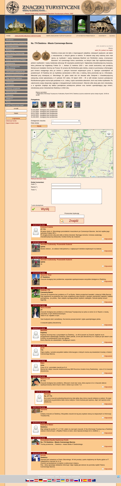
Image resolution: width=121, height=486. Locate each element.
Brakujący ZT (10, 50)
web (96, 50)
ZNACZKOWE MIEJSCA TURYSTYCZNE (28, 35)
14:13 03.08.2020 (39, 276)
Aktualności (9, 40)
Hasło (16, 113)
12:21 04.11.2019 (42, 395)
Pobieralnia (9, 95)
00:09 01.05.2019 (39, 425)
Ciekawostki (10, 82)
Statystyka (9, 56)
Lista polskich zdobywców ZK (15, 71)
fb (99, 50)
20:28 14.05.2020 (39, 308)
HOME (8, 35)
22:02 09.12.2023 (39, 245)
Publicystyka (10, 85)
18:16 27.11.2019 (39, 331)
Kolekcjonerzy (10, 63)
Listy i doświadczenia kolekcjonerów (13, 67)
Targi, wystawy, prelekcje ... (14, 78)
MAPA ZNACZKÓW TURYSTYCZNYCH (58, 35)
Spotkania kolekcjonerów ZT (15, 75)
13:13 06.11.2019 (39, 364)
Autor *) (33, 184)
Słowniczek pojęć (11, 92)
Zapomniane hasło (12, 123)
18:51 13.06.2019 (39, 410)
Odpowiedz (107, 242)
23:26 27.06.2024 (39, 228)
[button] (34, 133)
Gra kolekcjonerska (12, 46)
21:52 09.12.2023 (39, 260)
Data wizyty (35, 123)
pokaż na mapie (107, 50)
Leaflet (92, 176)
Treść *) (33, 190)
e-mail (16, 108)
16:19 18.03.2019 (39, 456)
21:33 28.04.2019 (39, 441)
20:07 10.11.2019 (39, 349)
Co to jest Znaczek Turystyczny (16, 43)
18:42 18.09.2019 (39, 379)
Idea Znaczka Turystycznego (15, 53)
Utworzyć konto (11, 121)
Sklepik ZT (9, 98)
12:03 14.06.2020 (39, 291)
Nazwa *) (34, 187)
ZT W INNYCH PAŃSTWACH (85, 35)
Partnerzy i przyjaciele (13, 88)
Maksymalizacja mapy (38, 179)
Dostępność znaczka (38, 121)
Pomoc (8, 102)
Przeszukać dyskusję (72, 216)
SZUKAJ (112, 35)
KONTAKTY (102, 35)
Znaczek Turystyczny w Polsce (16, 60)
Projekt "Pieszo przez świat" (15, 105)
